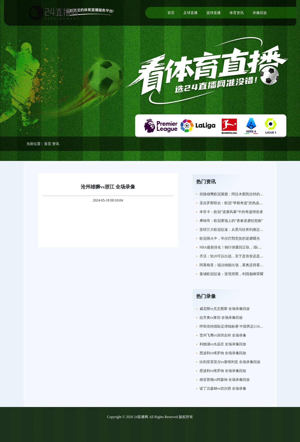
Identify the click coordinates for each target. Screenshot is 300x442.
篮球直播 (213, 13)
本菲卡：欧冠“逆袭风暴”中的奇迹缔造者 (231, 212)
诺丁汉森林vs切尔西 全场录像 (223, 388)
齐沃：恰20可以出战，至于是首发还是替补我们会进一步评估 (247, 256)
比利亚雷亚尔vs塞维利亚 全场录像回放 (230, 362)
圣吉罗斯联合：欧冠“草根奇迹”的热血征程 (233, 203)
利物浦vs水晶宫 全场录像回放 (223, 344)
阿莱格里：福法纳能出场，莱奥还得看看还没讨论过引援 (244, 265)
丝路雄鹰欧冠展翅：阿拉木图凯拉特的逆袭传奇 (237, 194)
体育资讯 (236, 13)
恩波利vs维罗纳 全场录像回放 (223, 353)
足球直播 (190, 13)
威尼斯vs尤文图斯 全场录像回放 (225, 309)
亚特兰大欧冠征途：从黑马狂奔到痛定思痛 (233, 229)
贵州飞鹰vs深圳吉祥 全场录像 (223, 335)
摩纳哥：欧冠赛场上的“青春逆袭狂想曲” (231, 221)
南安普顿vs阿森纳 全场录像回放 (225, 379)
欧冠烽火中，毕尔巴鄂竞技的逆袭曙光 (230, 238)
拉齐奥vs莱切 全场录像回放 (221, 317)
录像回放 (260, 13)
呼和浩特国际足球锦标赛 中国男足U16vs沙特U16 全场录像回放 (249, 326)
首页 (171, 13)
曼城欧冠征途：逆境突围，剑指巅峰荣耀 (231, 274)
